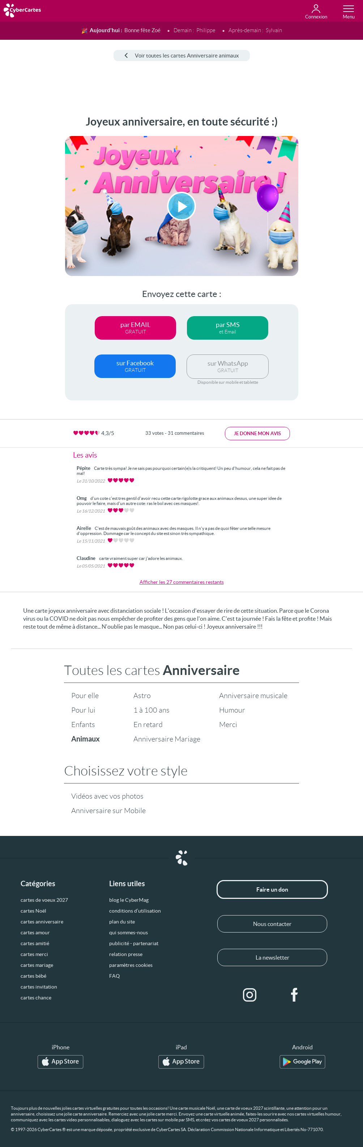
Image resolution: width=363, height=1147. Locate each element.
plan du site (122, 922)
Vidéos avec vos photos (107, 796)
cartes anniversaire (42, 922)
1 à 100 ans (151, 710)
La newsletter (272, 957)
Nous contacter (272, 924)
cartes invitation (39, 987)
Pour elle (85, 696)
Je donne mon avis (257, 433)
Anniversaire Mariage (166, 739)
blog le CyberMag (129, 900)
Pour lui (83, 710)
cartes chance (36, 998)
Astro (142, 696)
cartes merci (34, 954)
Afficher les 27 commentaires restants (182, 582)
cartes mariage (37, 965)
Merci (228, 724)
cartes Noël (33, 911)
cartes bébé (33, 976)
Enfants (83, 724)
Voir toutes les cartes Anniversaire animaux (181, 55)
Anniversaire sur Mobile (108, 811)
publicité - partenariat (133, 943)
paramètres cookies (131, 965)
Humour (232, 710)
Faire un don (272, 889)
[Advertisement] (27, 223)
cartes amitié (35, 943)
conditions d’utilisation (135, 911)
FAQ (114, 976)
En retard (148, 724)
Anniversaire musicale (253, 696)
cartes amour (35, 932)
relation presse (125, 954)
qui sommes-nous (128, 932)
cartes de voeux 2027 (44, 900)
